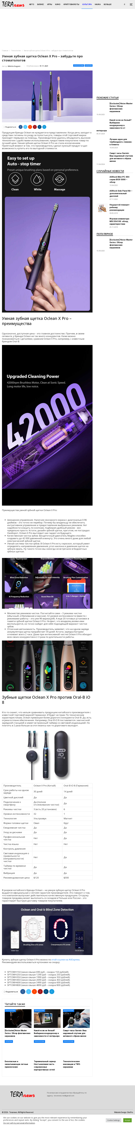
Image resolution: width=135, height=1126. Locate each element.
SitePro (130, 1112)
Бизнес (40, 4)
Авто (31, 4)
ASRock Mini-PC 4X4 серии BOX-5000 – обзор (119, 179)
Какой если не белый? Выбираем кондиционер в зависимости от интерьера (114, 125)
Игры (49, 4)
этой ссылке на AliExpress (66, 959)
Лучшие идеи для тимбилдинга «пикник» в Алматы (121, 142)
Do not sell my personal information (19, 1123)
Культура (87, 4)
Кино (57, 4)
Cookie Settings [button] (113, 1120)
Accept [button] (127, 1120)
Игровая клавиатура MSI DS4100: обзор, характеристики (119, 221)
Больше (108, 4)
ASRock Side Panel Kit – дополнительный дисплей (121, 193)
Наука (98, 4)
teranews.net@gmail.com (64, 1095)
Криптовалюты (71, 4)
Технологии (78, 65)
